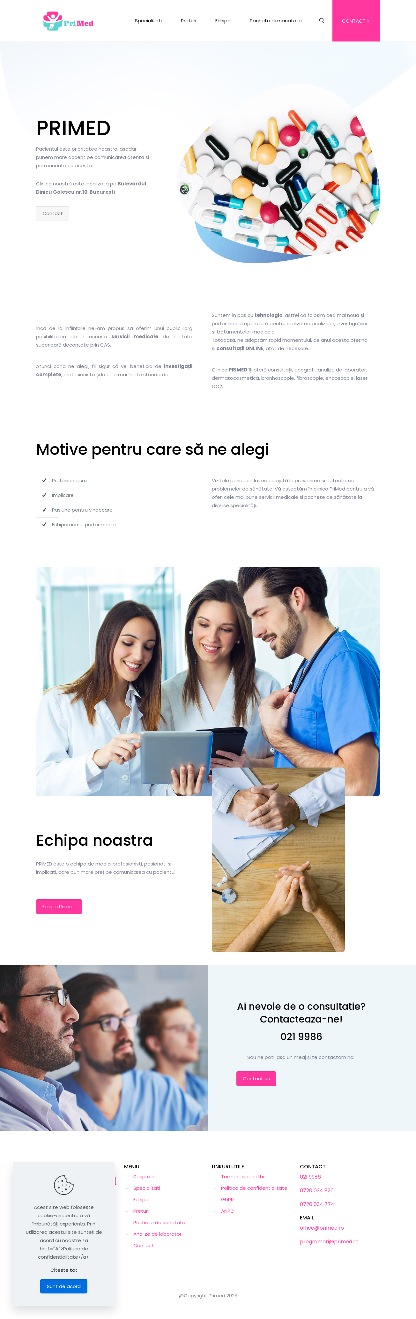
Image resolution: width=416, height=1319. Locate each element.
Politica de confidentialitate (254, 1188)
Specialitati (146, 1188)
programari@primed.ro (329, 1241)
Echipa (141, 1199)
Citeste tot (64, 1270)
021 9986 (301, 1037)
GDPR (227, 1199)
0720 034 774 (317, 1204)
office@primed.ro (322, 1228)
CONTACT (356, 21)
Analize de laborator (157, 1234)
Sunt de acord (64, 1286)
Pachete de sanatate (159, 1222)
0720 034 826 (317, 1190)
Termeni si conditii (242, 1176)
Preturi (141, 1211)
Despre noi (146, 1176)
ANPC (227, 1211)
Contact (143, 1245)
